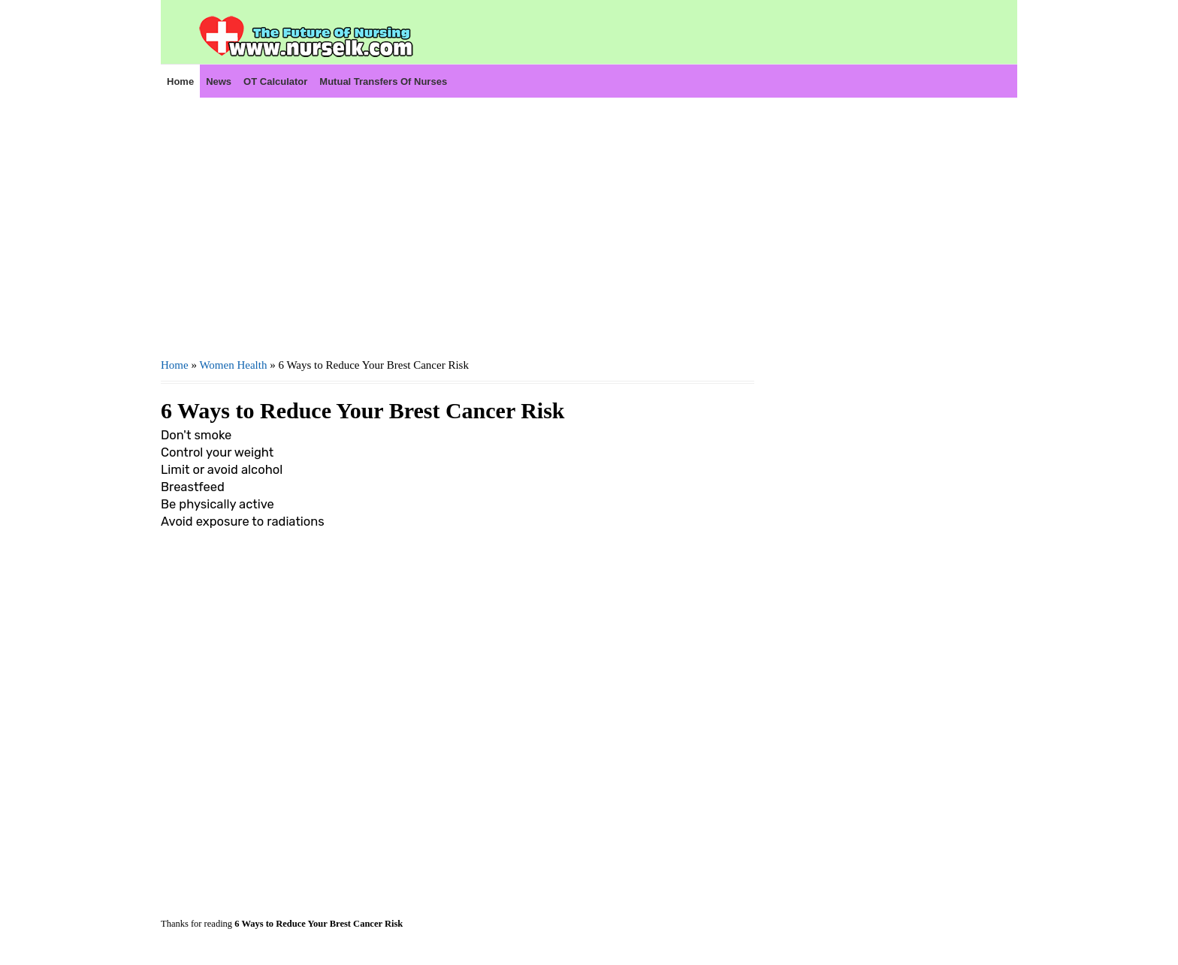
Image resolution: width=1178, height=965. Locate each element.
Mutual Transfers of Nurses (383, 81)
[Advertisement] (457, 226)
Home (180, 81)
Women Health (233, 365)
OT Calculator (275, 81)
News (218, 81)
